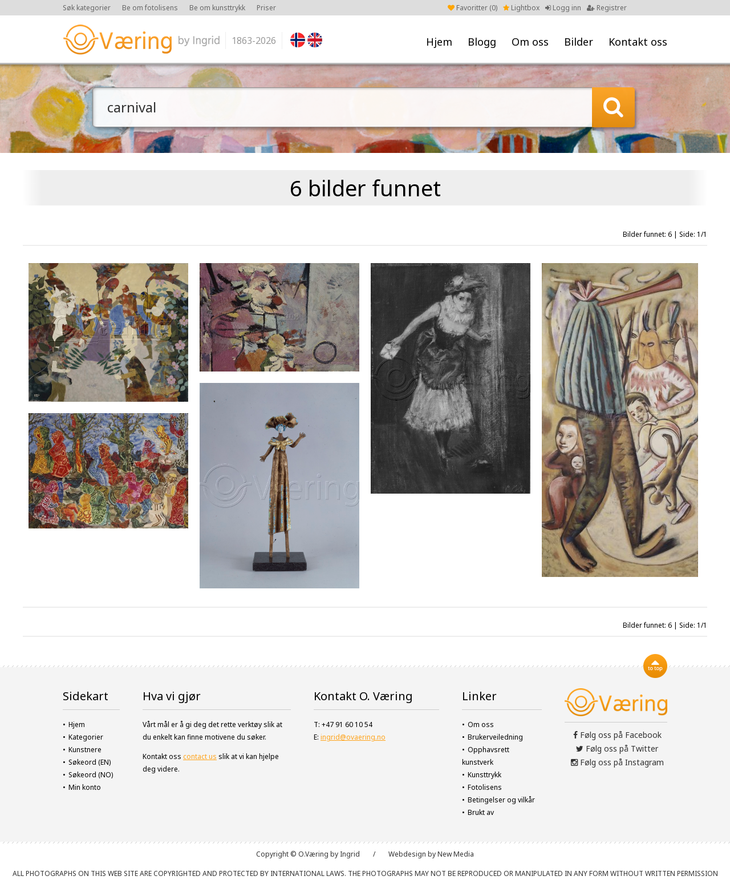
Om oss (530, 42)
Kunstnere (85, 749)
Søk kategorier (87, 8)
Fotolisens (485, 787)
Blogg (482, 42)
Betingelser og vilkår (501, 800)
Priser (266, 8)
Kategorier (85, 737)
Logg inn (563, 8)
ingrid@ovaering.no (353, 737)
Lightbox (521, 8)
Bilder (578, 42)
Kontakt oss (638, 42)
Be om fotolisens (150, 8)
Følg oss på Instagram (617, 762)
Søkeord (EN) (89, 762)
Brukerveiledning (495, 737)
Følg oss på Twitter (617, 748)
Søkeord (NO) (90, 775)
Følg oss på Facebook (617, 734)
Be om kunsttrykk (217, 8)
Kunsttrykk (484, 775)
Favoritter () (472, 8)
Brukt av (481, 812)
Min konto (84, 787)
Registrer (607, 8)
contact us (200, 756)
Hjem (439, 42)
